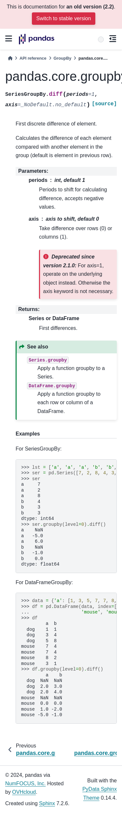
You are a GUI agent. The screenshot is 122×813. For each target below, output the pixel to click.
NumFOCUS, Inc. (25, 783)
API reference (33, 58)
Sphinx (47, 803)
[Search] (101, 39)
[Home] (10, 58)
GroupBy (63, 58)
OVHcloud (24, 792)
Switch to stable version (63, 18)
